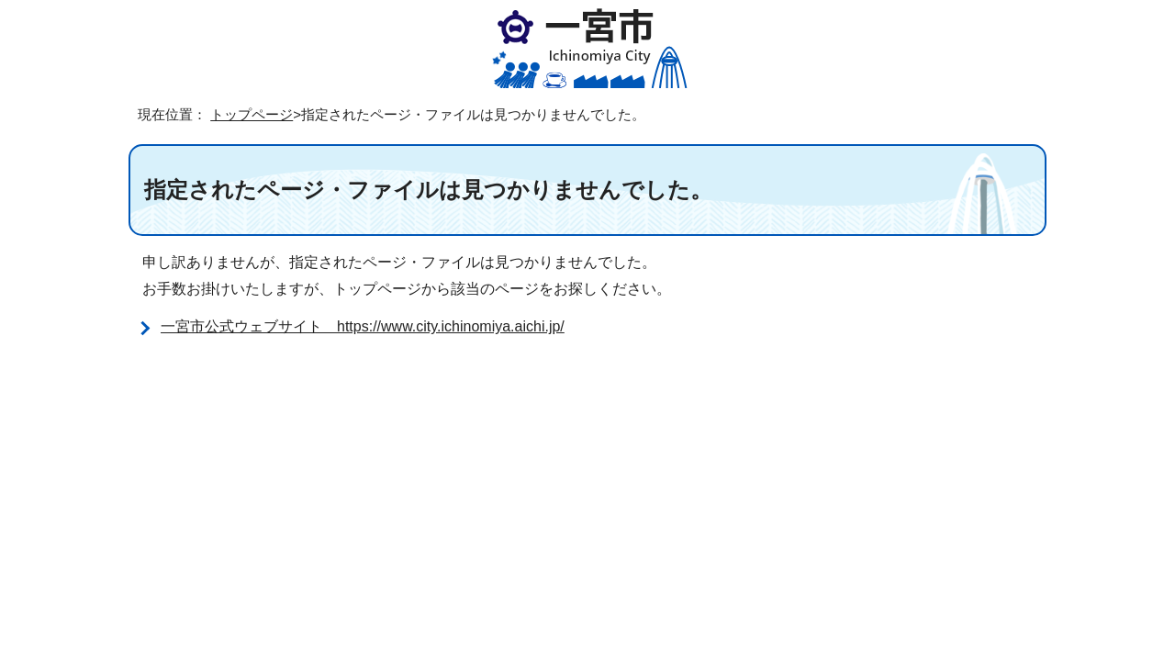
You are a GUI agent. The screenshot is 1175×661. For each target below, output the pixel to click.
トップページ (251, 114)
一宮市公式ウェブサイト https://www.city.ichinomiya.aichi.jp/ (363, 326)
